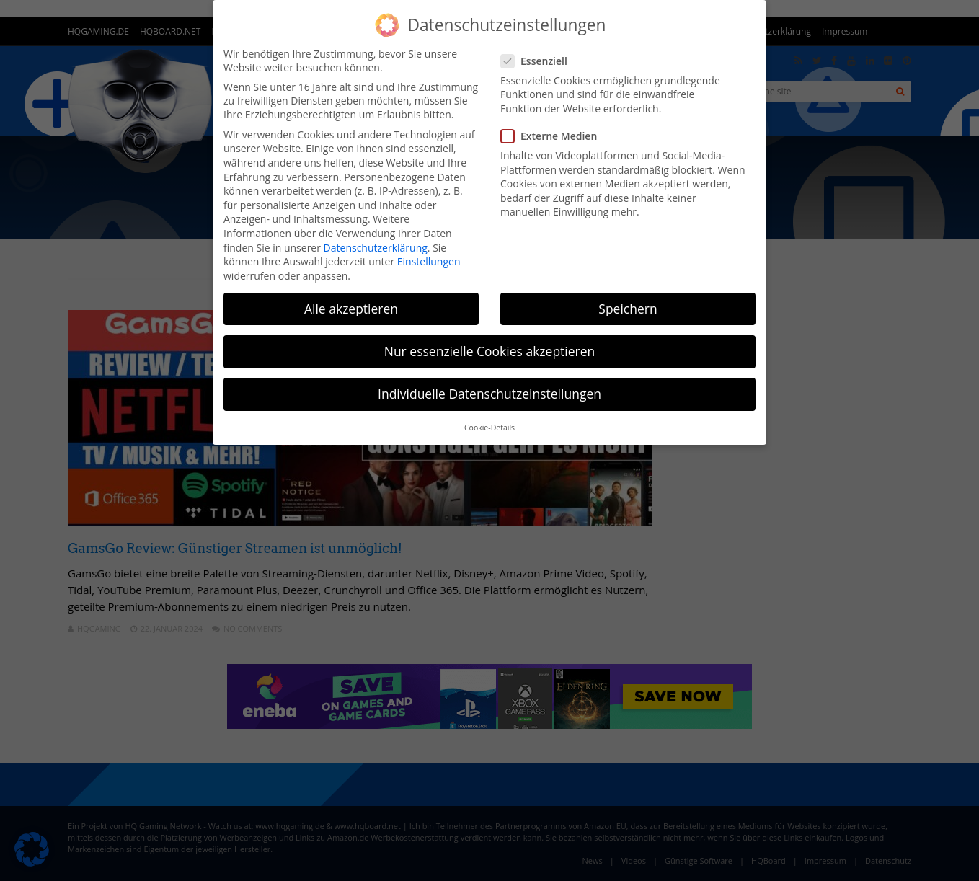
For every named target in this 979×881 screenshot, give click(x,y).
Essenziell (538, 61)
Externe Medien (553, 136)
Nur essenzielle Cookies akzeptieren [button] (489, 351)
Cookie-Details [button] (489, 427)
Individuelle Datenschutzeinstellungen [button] (489, 393)
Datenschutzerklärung (376, 247)
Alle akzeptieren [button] (351, 308)
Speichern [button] (627, 308)
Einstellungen (429, 261)
